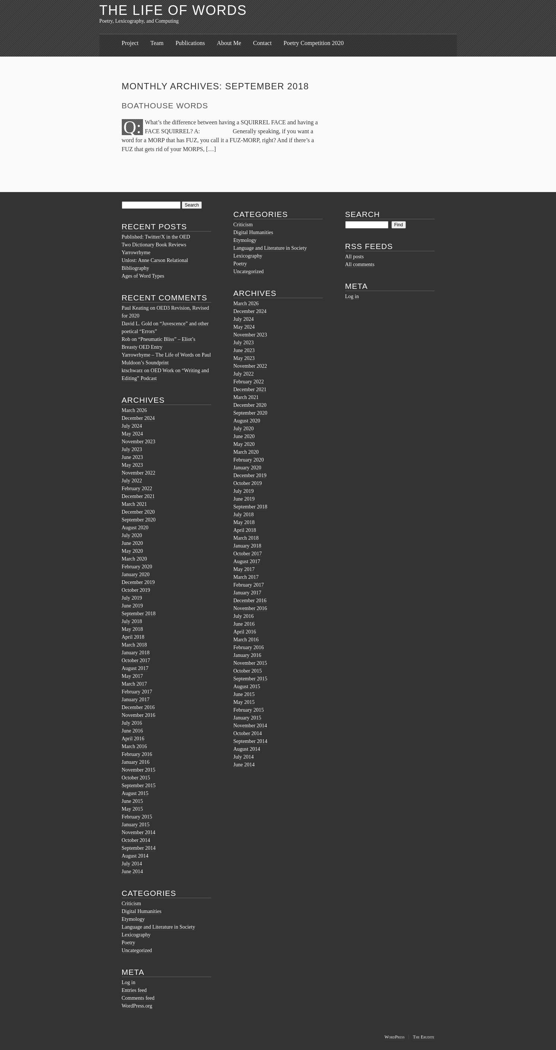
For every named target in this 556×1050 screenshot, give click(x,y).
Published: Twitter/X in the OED (156, 237)
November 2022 (139, 473)
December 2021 (138, 496)
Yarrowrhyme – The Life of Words (158, 355)
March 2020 (134, 559)
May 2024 (132, 434)
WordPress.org (137, 1006)
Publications (190, 43)
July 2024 (132, 426)
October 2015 (136, 778)
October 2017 (136, 660)
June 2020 (132, 543)
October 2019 (136, 590)
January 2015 (136, 824)
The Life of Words (173, 10)
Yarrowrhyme (136, 252)
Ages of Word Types (143, 276)
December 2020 (138, 512)
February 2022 (137, 488)
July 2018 (132, 621)
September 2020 (139, 520)
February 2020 (137, 566)
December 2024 (138, 418)
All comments (360, 264)
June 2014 (132, 871)
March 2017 (134, 684)
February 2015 (137, 817)
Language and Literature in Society (158, 927)
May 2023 (132, 465)
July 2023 (132, 449)
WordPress (394, 1037)
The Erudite (424, 1037)
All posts (354, 256)
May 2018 (132, 629)
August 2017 (135, 668)
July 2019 (132, 598)
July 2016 (132, 723)
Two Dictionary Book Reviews (154, 245)
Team (156, 43)
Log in (129, 982)
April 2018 (133, 637)
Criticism (131, 903)
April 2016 (133, 738)
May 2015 (132, 809)
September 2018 (139, 613)
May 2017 (132, 676)
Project (130, 43)
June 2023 (132, 457)
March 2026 (134, 410)
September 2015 (139, 785)
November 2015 (139, 770)
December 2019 (138, 582)
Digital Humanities (142, 911)
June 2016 (132, 731)
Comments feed (138, 998)
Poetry (129, 942)
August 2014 (135, 856)
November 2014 (139, 832)
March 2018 (134, 645)
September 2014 (139, 848)
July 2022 (132, 480)
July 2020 (132, 535)
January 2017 (136, 699)
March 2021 (134, 504)
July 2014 (132, 864)
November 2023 (139, 441)
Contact (262, 43)
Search (362, 214)
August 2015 (135, 793)
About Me (229, 43)
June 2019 (132, 606)
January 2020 (136, 574)
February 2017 (137, 692)
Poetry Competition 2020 (313, 43)
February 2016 (137, 754)
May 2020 (132, 551)
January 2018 (136, 652)
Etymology (133, 919)
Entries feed (134, 990)
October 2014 (136, 840)
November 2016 (139, 715)
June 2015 (132, 801)
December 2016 (138, 707)
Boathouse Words (165, 105)
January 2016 (136, 762)
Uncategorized (137, 950)
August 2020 (135, 527)
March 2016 (134, 746)
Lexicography (136, 935)
